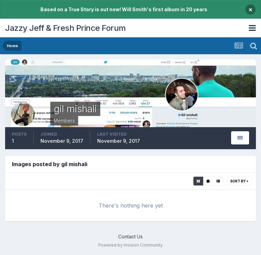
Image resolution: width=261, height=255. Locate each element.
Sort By (239, 181)
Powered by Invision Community (130, 245)
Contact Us (130, 236)
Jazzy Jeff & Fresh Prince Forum (65, 28)
